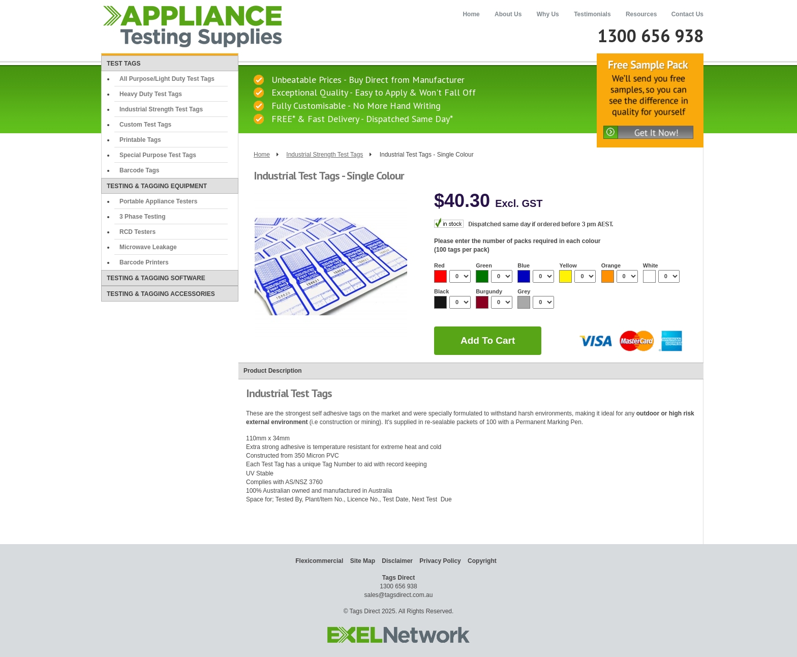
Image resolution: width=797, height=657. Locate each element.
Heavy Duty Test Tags (150, 94)
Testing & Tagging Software (156, 278)
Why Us (548, 14)
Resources (641, 14)
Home (471, 14)
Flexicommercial (319, 560)
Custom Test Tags (145, 124)
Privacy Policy (440, 560)
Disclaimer (397, 560)
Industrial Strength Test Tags (161, 109)
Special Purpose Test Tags (157, 155)
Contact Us (687, 14)
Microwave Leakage (148, 247)
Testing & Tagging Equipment (157, 186)
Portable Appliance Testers (158, 201)
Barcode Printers (144, 262)
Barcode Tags (139, 170)
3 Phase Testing (142, 216)
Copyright (482, 560)
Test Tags (123, 63)
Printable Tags (140, 139)
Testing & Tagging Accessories (161, 293)
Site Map (362, 560)
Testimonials (592, 14)
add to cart (488, 340)
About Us (508, 14)
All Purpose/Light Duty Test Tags (166, 78)
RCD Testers (137, 231)
